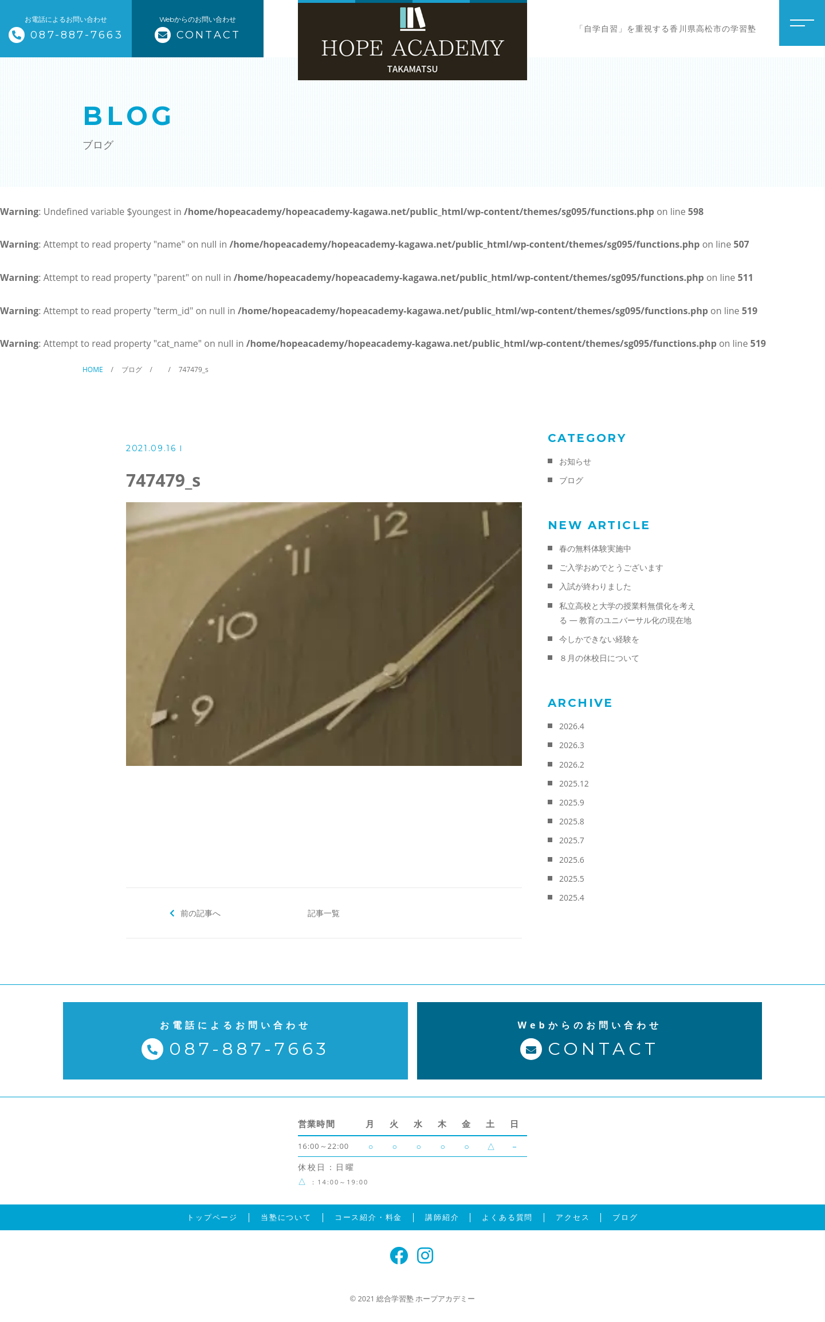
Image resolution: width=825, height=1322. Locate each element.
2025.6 (571, 859)
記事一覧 (324, 912)
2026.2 (571, 764)
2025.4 (571, 897)
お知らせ (575, 461)
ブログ (571, 480)
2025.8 (571, 821)
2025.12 (574, 783)
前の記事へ (200, 912)
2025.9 (571, 802)
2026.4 (571, 726)
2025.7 (571, 840)
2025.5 (571, 878)
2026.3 (571, 745)
